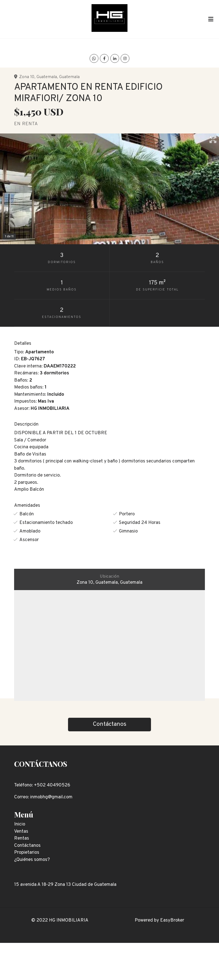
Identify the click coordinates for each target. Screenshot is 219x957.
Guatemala (46, 77)
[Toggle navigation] (210, 19)
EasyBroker (172, 920)
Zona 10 (26, 77)
